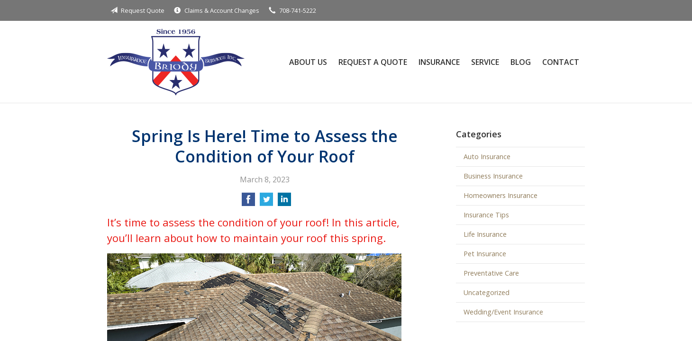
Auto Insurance (487, 156)
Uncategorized (487, 292)
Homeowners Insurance (500, 195)
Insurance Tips (486, 214)
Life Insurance (485, 234)
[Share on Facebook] (248, 202)
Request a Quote (372, 62)
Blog (520, 62)
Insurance (439, 62)
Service (485, 62)
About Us (308, 62)
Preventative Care (491, 273)
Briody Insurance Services (176, 61)
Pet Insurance (485, 253)
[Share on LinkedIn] (284, 202)
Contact (560, 62)
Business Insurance (493, 175)
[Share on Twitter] (266, 202)
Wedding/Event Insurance (503, 311)
